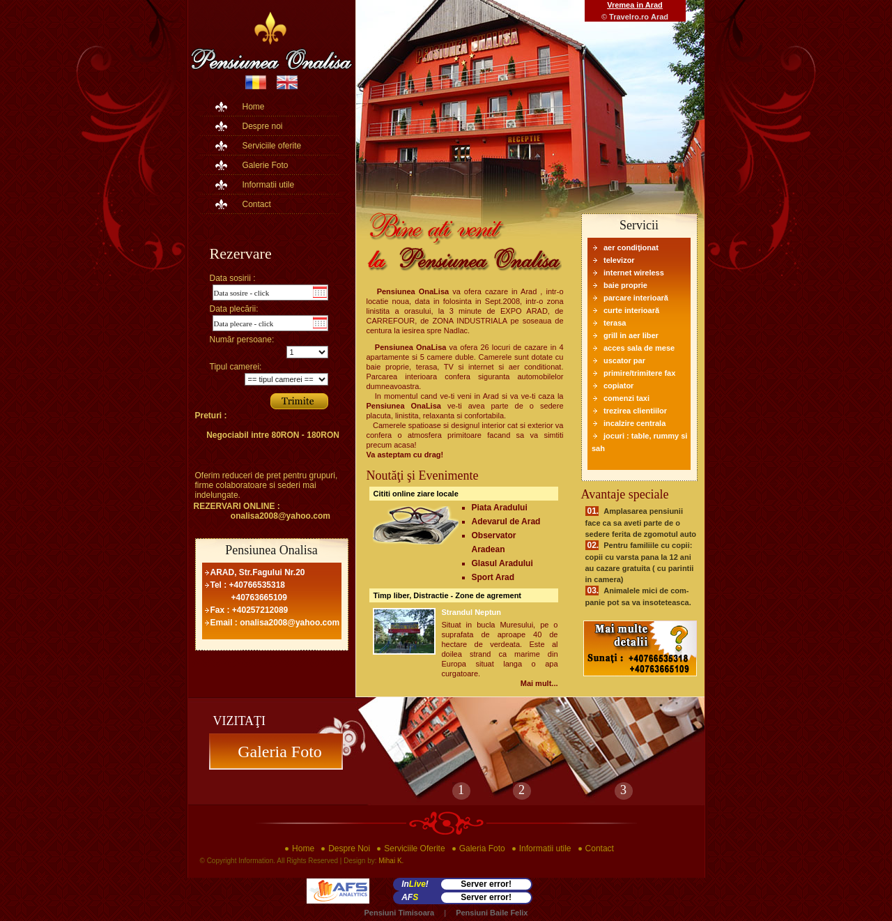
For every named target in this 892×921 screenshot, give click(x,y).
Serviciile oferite (272, 146)
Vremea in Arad (635, 5)
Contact (257, 204)
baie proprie (625, 285)
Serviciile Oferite (414, 848)
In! (415, 884)
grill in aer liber (631, 335)
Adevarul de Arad (506, 521)
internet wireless (633, 272)
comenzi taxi (626, 398)
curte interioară (631, 310)
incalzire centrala (634, 423)
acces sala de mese (639, 348)
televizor (619, 260)
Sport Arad (493, 577)
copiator (618, 385)
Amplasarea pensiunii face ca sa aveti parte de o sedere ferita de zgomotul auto (641, 522)
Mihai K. (390, 861)
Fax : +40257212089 (249, 610)
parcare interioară (635, 298)
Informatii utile (269, 185)
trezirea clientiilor (635, 410)
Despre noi (263, 126)
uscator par (624, 360)
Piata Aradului (500, 507)
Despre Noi (349, 848)
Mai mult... (539, 683)
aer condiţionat (631, 247)
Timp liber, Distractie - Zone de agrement (448, 595)
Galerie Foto (266, 165)
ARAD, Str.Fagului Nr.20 (257, 572)
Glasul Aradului (502, 563)
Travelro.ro (629, 17)
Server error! (486, 884)
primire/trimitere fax (639, 373)
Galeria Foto (275, 752)
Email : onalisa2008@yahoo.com (275, 622)
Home (254, 107)
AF (409, 897)
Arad (659, 17)
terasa (614, 323)
